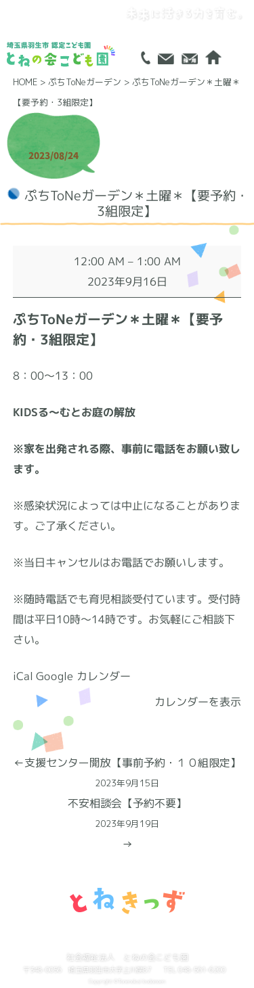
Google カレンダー (83, 676)
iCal (23, 676)
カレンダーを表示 (197, 701)
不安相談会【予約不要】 (127, 815)
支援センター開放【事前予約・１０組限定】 (127, 774)
